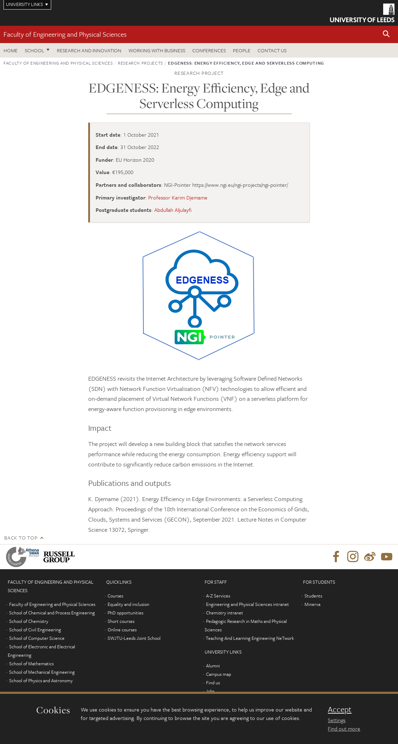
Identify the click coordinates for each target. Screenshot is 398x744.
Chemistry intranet (224, 612)
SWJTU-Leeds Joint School (134, 638)
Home (11, 50)
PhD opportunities (125, 612)
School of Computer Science (37, 638)
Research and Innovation (89, 50)
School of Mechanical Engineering (42, 671)
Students (313, 595)
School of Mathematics (31, 663)
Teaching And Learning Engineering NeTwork (250, 638)
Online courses (122, 629)
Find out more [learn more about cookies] (344, 728)
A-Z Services (218, 595)
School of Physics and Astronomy (41, 680)
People (242, 50)
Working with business (156, 50)
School (34, 50)
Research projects (140, 63)
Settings (336, 720)
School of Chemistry (28, 621)
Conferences (209, 50)
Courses (115, 595)
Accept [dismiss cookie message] (339, 709)
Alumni (213, 665)
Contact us (272, 50)
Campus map (218, 674)
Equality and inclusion (128, 604)
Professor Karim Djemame (177, 197)
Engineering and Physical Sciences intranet (247, 604)
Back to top (20, 537)
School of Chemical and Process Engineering (52, 612)
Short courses (121, 621)
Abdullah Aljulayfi (173, 210)
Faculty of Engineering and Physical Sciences (65, 34)
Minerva (312, 604)
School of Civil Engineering (35, 629)
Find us (213, 682)
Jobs (210, 691)
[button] (386, 34)
